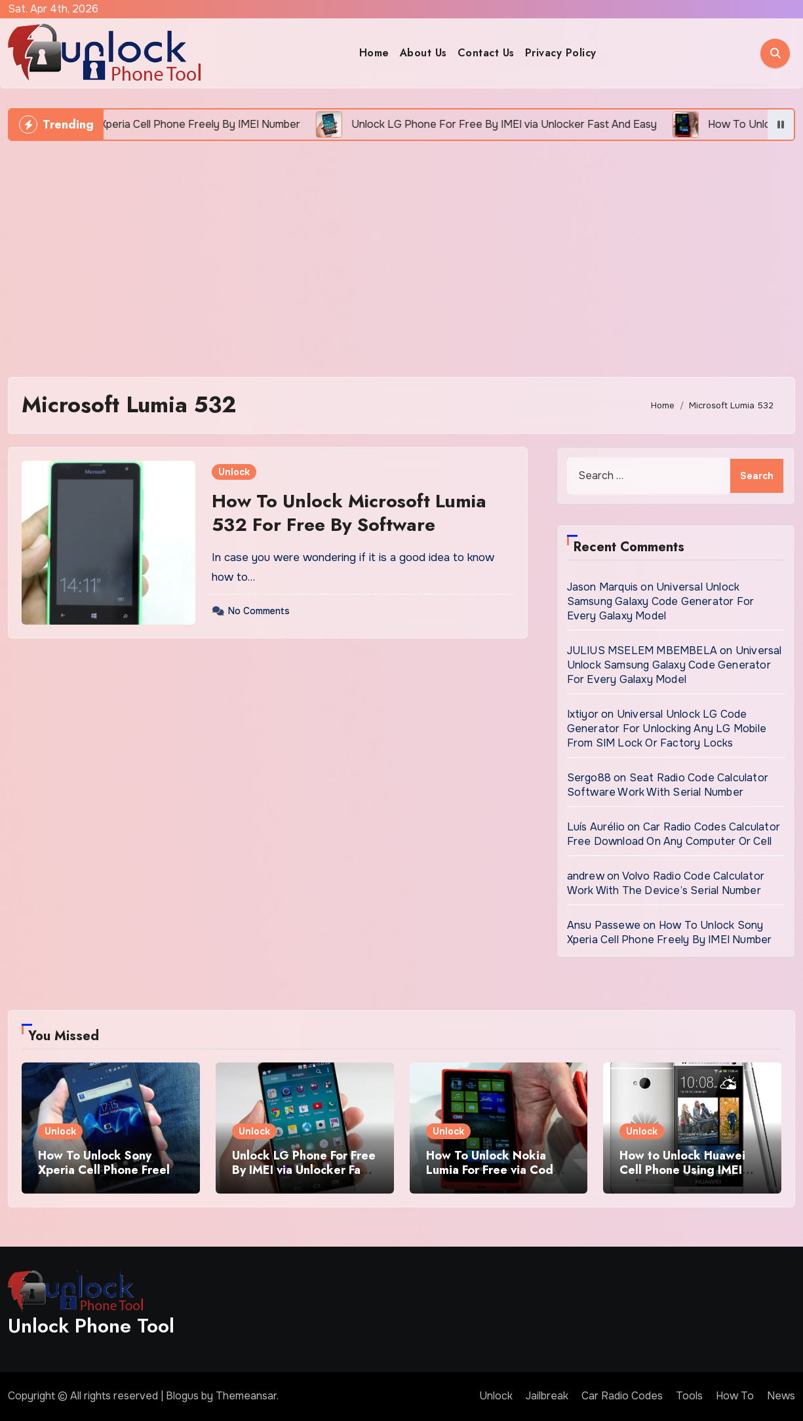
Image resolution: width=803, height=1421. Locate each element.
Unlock (234, 472)
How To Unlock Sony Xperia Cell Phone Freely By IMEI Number (669, 932)
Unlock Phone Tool (91, 1326)
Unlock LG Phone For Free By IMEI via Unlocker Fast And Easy (304, 1169)
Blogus (182, 1396)
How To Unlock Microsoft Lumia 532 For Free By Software (349, 513)
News (781, 1396)
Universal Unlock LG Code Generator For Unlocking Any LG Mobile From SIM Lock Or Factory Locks (666, 728)
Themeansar (246, 1396)
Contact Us (486, 52)
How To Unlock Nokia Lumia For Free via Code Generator (493, 1169)
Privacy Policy (561, 52)
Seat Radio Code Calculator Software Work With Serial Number (667, 785)
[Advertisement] (403, 252)
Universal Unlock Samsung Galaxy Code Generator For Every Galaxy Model (660, 601)
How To (735, 1396)
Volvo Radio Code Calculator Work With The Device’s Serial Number (665, 883)
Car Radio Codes (622, 1396)
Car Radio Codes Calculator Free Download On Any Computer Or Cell (673, 834)
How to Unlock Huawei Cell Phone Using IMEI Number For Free (682, 1169)
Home (374, 52)
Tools (689, 1396)
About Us (423, 52)
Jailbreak (547, 1396)
